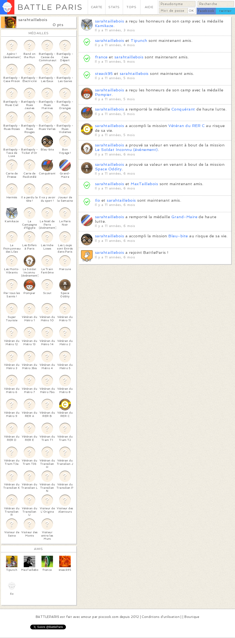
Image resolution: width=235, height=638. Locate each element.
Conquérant (183, 109)
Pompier (103, 94)
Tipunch (139, 40)
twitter (225, 11)
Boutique (191, 617)
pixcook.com (108, 617)
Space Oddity (108, 169)
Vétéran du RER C (186, 125)
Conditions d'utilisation (161, 617)
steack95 (104, 73)
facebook (206, 11)
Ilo (97, 200)
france (101, 57)
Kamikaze (104, 25)
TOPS (131, 7)
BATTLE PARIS (50, 7)
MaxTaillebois (144, 184)
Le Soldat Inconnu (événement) (126, 149)
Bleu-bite (178, 236)
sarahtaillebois (32, 19)
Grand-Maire (184, 217)
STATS (114, 7)
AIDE (149, 7)
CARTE (96, 7)
